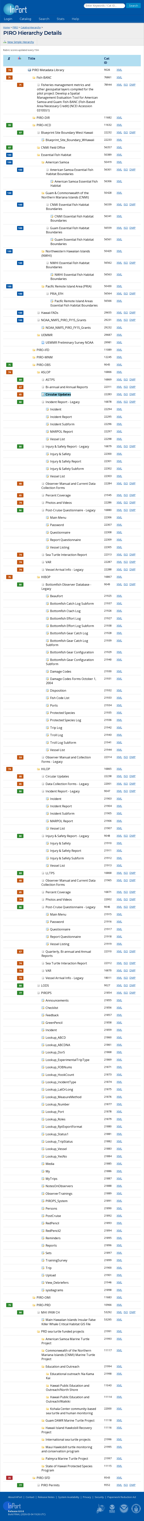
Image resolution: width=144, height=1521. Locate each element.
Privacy (87, 1497)
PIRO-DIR (43, 118)
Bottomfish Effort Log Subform (72, 626)
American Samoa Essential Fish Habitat (74, 183)
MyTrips (51, 1179)
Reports (51, 1245)
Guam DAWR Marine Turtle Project (70, 1420)
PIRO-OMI (44, 1297)
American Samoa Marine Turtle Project (65, 1341)
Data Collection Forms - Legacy (67, 784)
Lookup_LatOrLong (59, 1089)
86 (20, 1312)
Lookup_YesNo (56, 1156)
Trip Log (56, 728)
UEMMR (46, 335)
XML (119, 69)
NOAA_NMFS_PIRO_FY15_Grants (63, 320)
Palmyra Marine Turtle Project (67, 1458)
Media (50, 1164)
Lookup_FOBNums (59, 1067)
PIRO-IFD (43, 350)
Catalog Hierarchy (31, 27)
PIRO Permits (50, 1485)
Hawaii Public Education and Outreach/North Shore (67, 1387)
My (48, 1171)
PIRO (15, 27)
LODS (45, 985)
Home (6, 27)
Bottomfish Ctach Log (65, 611)
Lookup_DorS (55, 1052)
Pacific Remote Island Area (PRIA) (69, 286)
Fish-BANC (44, 77)
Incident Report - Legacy (63, 402)
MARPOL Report (61, 431)
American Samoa (57, 162)
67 (20, 387)
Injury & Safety (60, 454)
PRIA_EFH (56, 294)
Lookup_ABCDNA (58, 1045)
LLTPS (50, 873)
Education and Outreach (62, 1366)
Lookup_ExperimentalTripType (67, 1060)
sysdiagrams (54, 1290)
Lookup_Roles (55, 1119)
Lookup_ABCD (56, 1038)
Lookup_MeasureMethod (63, 1097)
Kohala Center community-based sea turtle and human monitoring (71, 1411)
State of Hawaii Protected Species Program (66, 1468)
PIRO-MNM (45, 357)
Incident (55, 409)
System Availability (68, 1497)
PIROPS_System (57, 1201)
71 (20, 85)
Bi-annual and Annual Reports (67, 387)
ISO (126, 84)
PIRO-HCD (44, 125)
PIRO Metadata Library (48, 70)
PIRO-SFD (43, 1478)
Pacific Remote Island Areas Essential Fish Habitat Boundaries (74, 303)
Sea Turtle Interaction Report (66, 555)
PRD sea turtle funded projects (62, 1331)
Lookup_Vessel (56, 1149)
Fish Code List (59, 698)
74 (20, 502)
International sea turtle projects (68, 1439)
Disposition (58, 690)
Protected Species (62, 713)
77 (20, 993)
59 (20, 757)
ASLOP (45, 372)
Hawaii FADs (49, 313)
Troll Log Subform (63, 743)
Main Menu (58, 517)
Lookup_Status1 (57, 1134)
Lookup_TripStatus (59, 1141)
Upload (51, 1275)
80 (20, 402)
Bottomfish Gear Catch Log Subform (67, 643)
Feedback (52, 1015)
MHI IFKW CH (50, 1312)
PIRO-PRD (44, 1305)
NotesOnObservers (59, 1186)
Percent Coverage (58, 495)
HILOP (45, 769)
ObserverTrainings (59, 1193)
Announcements (57, 1000)
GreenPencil (54, 1023)
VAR (48, 562)
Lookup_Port (55, 1112)
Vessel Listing (59, 547)
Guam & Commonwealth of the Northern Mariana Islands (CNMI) (65, 195)
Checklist (52, 1008)
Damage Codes (60, 671)
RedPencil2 (53, 1231)
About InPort (15, 1497)
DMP (132, 84)
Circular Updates (58, 394)
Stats (60, 19)
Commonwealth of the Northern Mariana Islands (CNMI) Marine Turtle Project (68, 1354)
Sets (49, 1253)
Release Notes (46, 1497)
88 (20, 985)
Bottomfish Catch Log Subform (72, 603)
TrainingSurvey (56, 1260)
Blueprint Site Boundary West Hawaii (67, 133)
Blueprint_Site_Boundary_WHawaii (70, 140)
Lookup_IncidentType (61, 1082)
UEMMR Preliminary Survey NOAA (69, 342)
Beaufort (56, 596)
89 (20, 379)
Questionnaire (60, 532)
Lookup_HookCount (60, 1075)
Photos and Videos (59, 503)
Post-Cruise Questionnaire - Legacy (70, 510)
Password (57, 525)
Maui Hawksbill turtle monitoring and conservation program (66, 1449)
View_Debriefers (57, 1283)
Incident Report (61, 417)
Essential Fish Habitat (56, 155)
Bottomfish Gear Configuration (72, 652)
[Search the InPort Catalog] (104, 5)
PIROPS (46, 993)
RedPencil (52, 1223)
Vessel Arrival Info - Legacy (64, 570)
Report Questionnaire (65, 540)
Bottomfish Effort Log (65, 618)
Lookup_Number (58, 1104)
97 (20, 132)
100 (20, 169)
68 (20, 483)
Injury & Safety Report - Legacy (67, 446)
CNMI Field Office (53, 147)
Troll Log (56, 735)
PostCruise (53, 1216)
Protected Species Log (65, 720)
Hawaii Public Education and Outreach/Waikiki (67, 1399)
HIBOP (45, 577)
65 (20, 394)
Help (75, 19)
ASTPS (50, 380)
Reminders (53, 1238)
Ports (54, 705)
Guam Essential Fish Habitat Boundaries (67, 230)
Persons (51, 1208)
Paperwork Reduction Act (121, 1497)
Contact (30, 1497)
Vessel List (57, 439)
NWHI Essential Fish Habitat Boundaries (72, 277)
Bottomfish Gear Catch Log (69, 633)
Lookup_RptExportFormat (64, 1127)
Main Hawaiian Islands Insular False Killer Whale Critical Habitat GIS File (68, 1322)
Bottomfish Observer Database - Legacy (66, 586)
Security (99, 1497)
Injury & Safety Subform (67, 469)
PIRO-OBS (44, 365)
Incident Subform (62, 424)
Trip (49, 1268)
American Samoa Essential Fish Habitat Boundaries (69, 172)
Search (44, 19)
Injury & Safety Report (65, 461)
